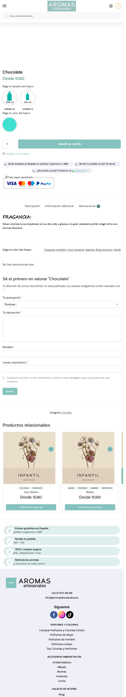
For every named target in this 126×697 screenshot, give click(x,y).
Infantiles (37, 488)
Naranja (90, 249)
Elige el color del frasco (16, 113)
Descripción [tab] (32, 206)
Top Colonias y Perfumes (62, 648)
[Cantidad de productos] (7, 144)
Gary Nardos (31, 492)
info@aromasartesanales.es (61, 597)
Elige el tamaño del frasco (18, 86)
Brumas (61, 671)
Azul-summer (76, 249)
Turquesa (49, 249)
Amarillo (61, 249)
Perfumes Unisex (61, 644)
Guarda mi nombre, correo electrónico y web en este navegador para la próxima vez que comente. (58, 379)
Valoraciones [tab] (89, 206)
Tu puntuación (12, 297)
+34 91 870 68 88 (61, 593)
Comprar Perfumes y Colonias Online (61, 630)
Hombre (94, 488)
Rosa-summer (104, 249)
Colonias (66, 412)
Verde (117, 249)
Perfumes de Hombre (62, 639)
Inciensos (61, 676)
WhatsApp (79, 170)
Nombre (8, 347)
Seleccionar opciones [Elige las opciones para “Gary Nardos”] (31, 507)
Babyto (90, 492)
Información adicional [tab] (59, 206)
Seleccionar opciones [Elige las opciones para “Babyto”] (90, 507)
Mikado (61, 667)
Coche (62, 681)
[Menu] (5, 6)
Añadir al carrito (69, 144)
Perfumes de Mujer (61, 634)
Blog (62, 694)
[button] (118, 6)
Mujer (71, 488)
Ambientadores (61, 662)
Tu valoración (12, 312)
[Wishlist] (51, 449)
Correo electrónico (15, 362)
